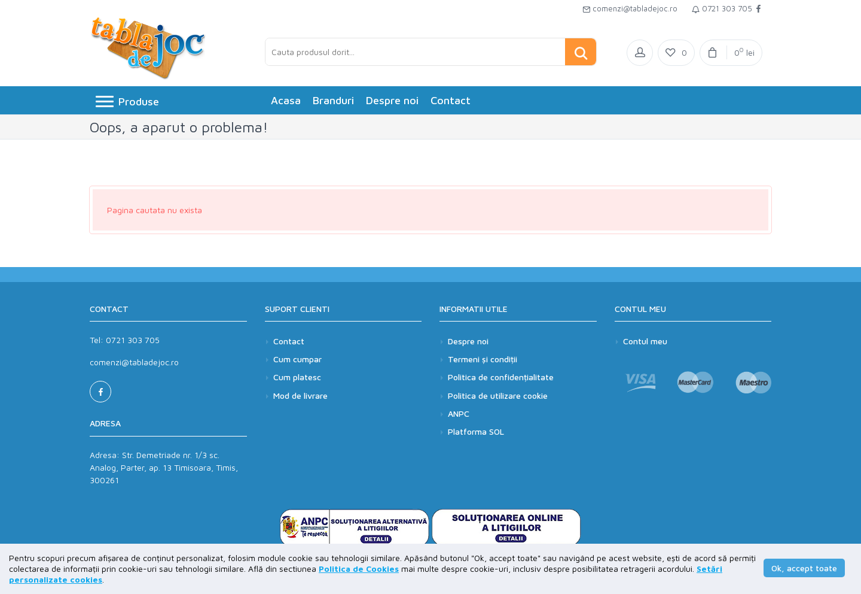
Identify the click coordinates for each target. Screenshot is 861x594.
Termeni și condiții (482, 359)
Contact (450, 100)
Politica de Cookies (359, 568)
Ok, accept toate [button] (804, 568)
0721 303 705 (722, 8)
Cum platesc (297, 377)
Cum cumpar (297, 359)
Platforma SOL (476, 431)
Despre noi (392, 100)
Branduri (333, 100)
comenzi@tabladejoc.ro (629, 8)
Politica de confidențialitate (501, 377)
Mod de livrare (300, 395)
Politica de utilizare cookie (498, 395)
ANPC (458, 413)
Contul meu (645, 341)
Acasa (286, 100)
